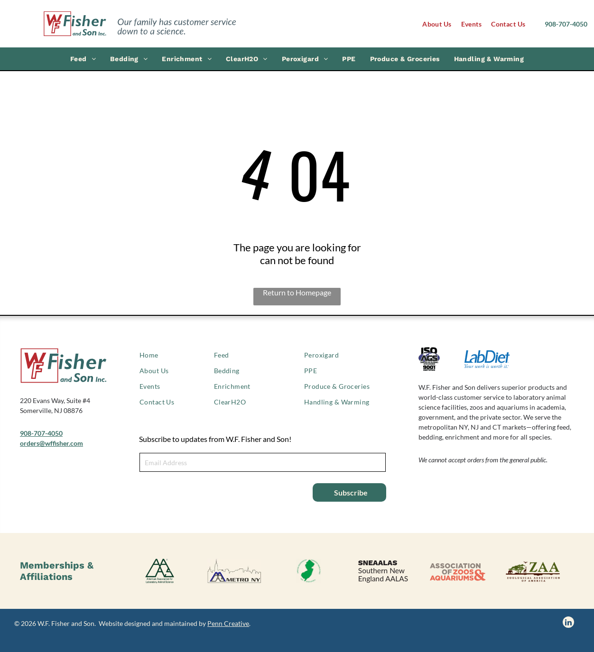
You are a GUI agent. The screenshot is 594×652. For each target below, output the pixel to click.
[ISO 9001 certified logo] (441, 359)
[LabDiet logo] (487, 359)
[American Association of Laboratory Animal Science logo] (159, 571)
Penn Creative (228, 623)
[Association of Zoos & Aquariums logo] (457, 571)
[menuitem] (437, 24)
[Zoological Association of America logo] (532, 571)
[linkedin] (568, 623)
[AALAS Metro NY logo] (234, 571)
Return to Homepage (297, 292)
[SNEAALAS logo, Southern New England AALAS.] (383, 571)
